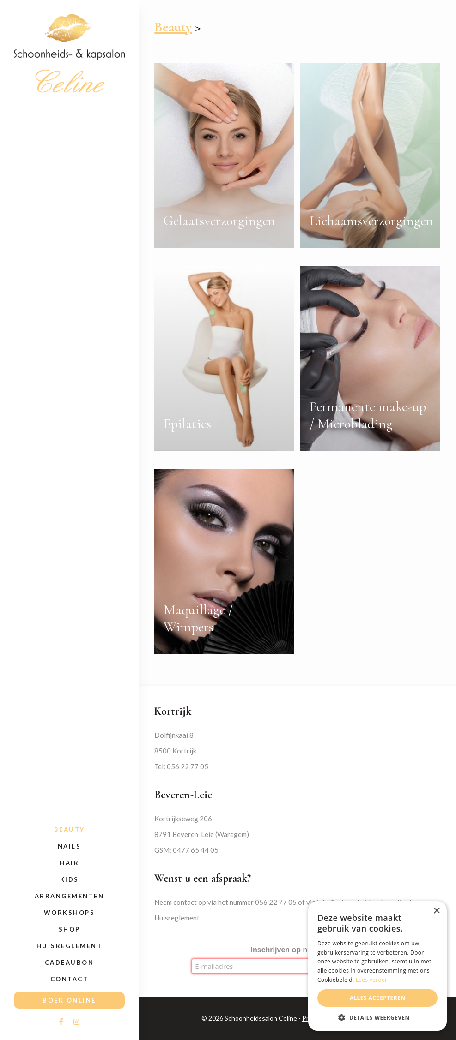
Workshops (69, 912)
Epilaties (187, 423)
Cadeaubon (69, 962)
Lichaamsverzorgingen (371, 220)
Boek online (69, 1000)
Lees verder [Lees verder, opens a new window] (372, 980)
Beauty (69, 829)
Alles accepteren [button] (378, 998)
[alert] (377, 966)
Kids (69, 879)
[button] (377, 1017)
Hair (69, 863)
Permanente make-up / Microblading (368, 415)
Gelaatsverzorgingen (219, 220)
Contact (69, 979)
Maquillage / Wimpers (198, 618)
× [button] (436, 911)
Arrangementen (69, 896)
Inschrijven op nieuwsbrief (297, 950)
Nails (69, 846)
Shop (69, 929)
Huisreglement (69, 946)
